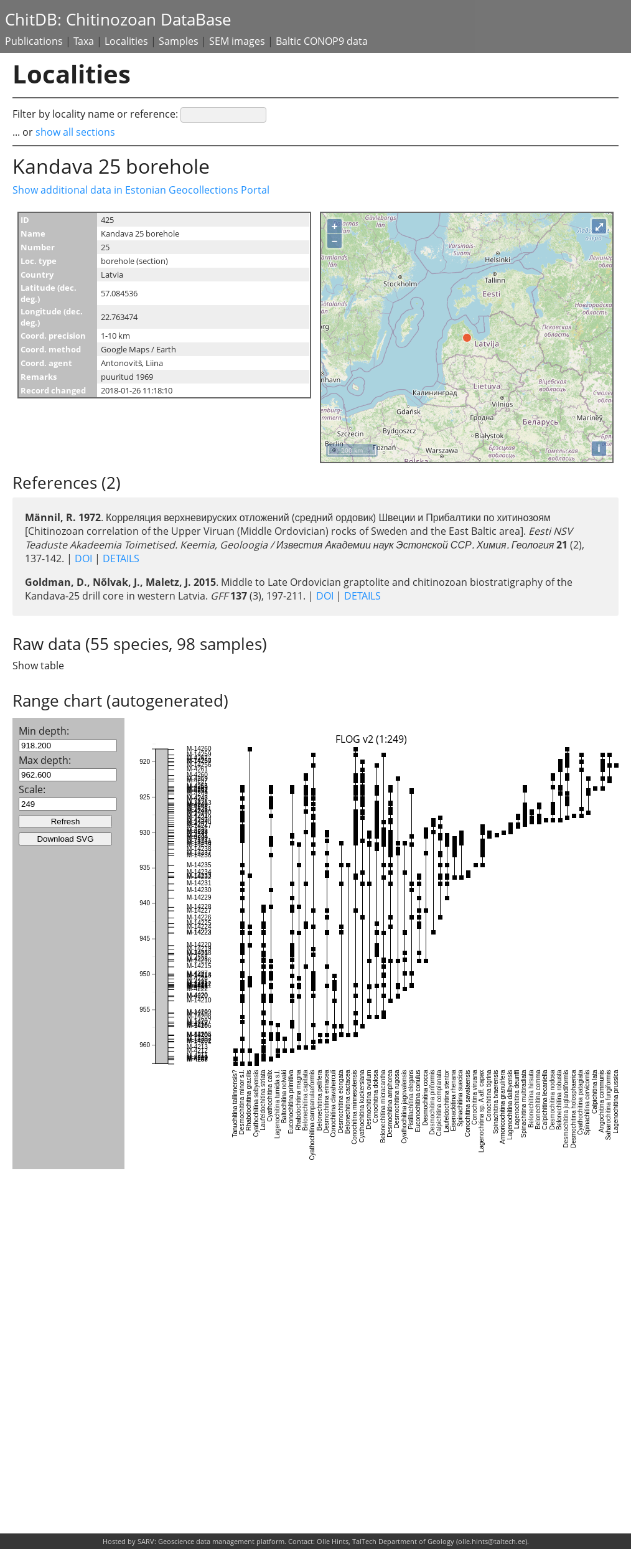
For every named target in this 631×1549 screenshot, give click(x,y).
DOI (83, 558)
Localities (126, 41)
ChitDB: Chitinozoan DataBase (118, 20)
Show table (38, 665)
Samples (179, 41)
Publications (34, 41)
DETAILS (119, 558)
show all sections (75, 132)
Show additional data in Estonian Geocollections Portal (140, 190)
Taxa (83, 41)
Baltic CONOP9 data (322, 41)
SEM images (237, 41)
